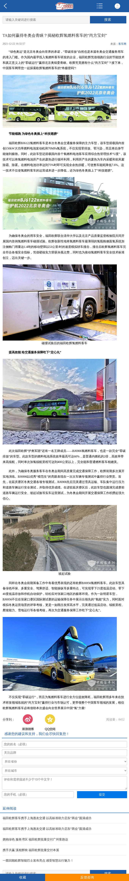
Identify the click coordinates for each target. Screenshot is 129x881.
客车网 (122, 43)
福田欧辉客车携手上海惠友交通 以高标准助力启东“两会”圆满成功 (47, 818)
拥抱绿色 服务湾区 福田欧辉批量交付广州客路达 (35, 839)
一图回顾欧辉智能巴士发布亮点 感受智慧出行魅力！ (38, 860)
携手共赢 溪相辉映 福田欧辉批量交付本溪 (31, 850)
